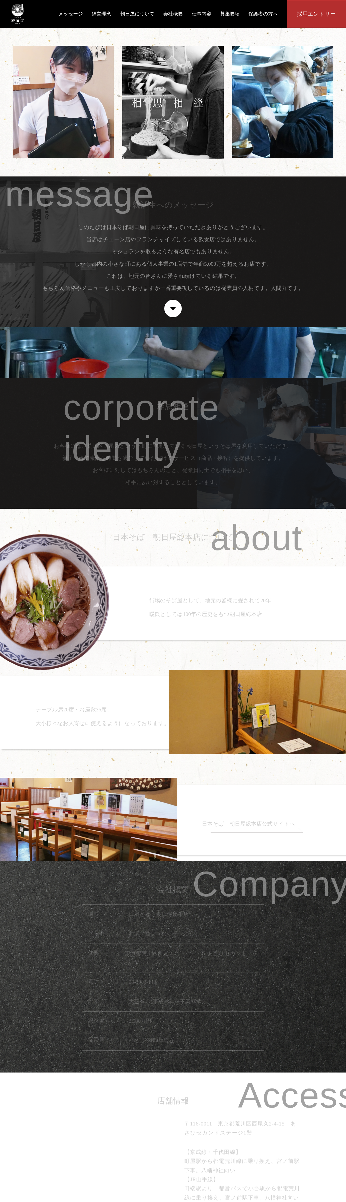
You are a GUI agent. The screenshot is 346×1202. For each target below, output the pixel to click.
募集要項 (230, 14)
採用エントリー (316, 14)
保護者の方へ (263, 14)
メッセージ (70, 14)
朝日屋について (137, 14)
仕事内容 (201, 14)
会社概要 (173, 14)
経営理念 (101, 14)
